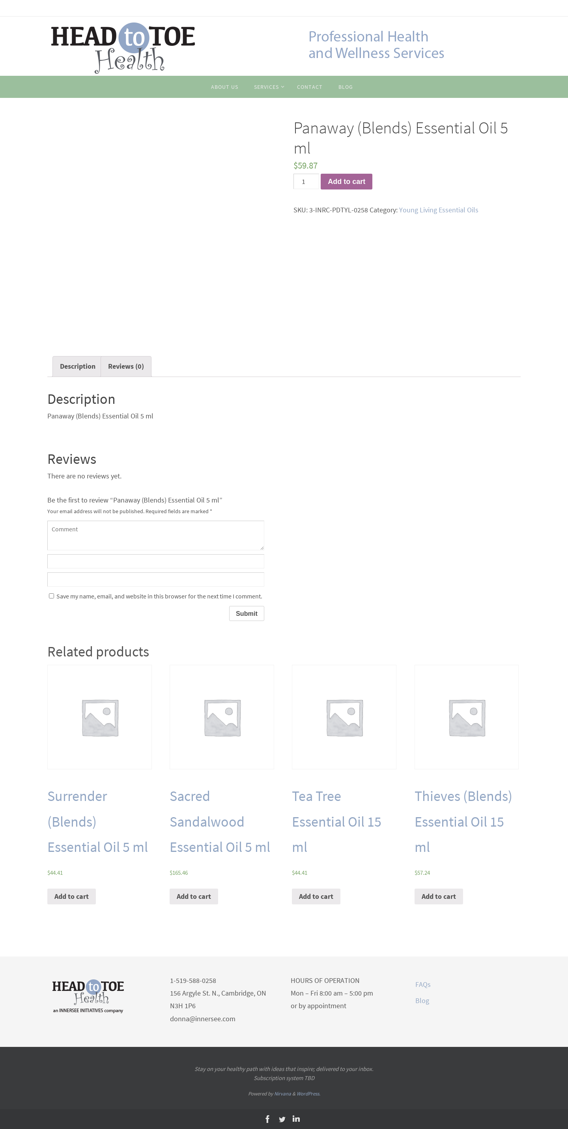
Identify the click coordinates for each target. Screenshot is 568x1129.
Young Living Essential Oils (438, 209)
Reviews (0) (126, 366)
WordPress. (308, 1093)
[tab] (77, 366)
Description (77, 366)
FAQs (423, 984)
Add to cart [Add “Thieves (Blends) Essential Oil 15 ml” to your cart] (439, 896)
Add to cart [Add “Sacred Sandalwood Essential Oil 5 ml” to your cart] (194, 896)
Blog (422, 1000)
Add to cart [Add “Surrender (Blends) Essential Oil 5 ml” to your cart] (71, 896)
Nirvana (282, 1093)
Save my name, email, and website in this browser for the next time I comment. (159, 596)
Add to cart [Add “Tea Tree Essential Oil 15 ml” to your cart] (316, 896)
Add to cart (346, 182)
